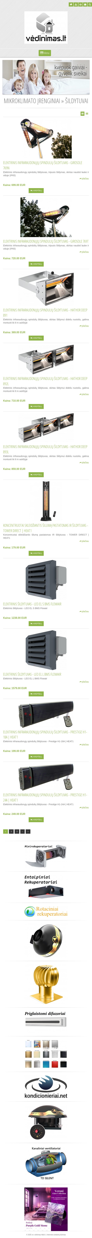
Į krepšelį (36, 190)
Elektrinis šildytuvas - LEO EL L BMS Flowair (32, 674)
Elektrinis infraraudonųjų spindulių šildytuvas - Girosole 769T (46, 241)
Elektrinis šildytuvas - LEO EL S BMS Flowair (32, 603)
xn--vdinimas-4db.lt (38, 1235)
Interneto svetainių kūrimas (56, 1235)
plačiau (84, 178)
